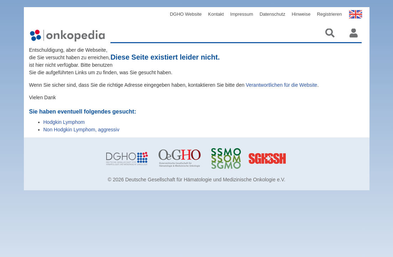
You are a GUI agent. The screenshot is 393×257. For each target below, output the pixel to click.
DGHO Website (186, 14)
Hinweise (301, 14)
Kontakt (216, 14)
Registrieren (329, 14)
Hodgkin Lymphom (64, 122)
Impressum (241, 14)
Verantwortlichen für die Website (281, 85)
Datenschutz (272, 14)
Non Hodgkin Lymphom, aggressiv (81, 129)
